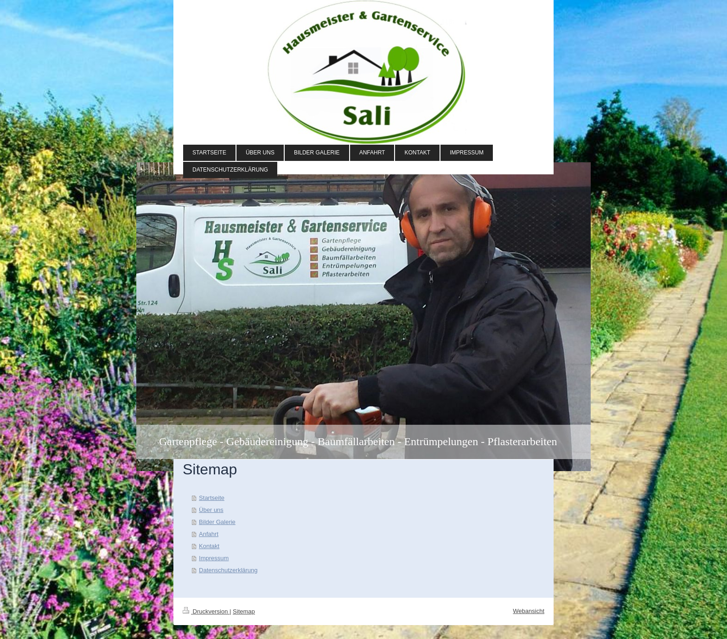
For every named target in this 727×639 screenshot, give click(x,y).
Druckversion (206, 611)
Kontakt (209, 546)
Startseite (211, 497)
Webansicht (528, 610)
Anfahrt (208, 533)
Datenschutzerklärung (228, 570)
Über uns (211, 509)
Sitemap (244, 611)
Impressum (214, 558)
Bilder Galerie (217, 521)
